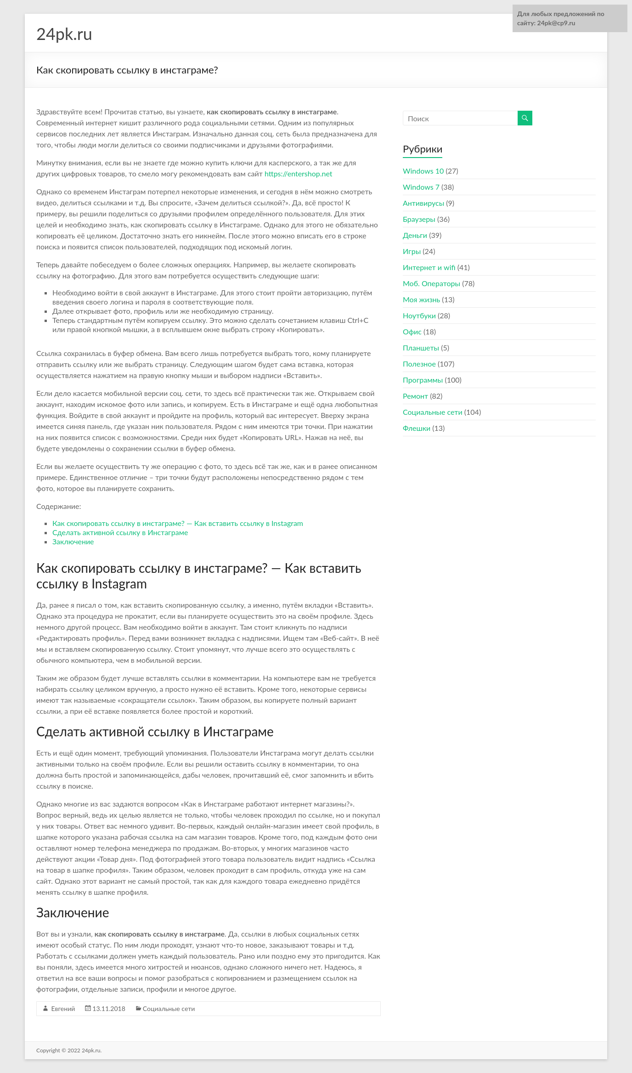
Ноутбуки (419, 315)
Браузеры (419, 219)
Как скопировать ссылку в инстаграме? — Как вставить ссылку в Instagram (177, 523)
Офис (412, 331)
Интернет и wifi (429, 267)
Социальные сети (169, 1008)
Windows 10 (423, 170)
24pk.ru (64, 33)
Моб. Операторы (431, 283)
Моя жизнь (421, 299)
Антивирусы (423, 202)
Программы (423, 379)
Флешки (416, 428)
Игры (412, 251)
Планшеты (421, 347)
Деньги (415, 235)
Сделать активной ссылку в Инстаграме (120, 532)
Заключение (73, 541)
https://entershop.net (299, 173)
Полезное (419, 363)
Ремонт (415, 395)
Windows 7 (421, 186)
